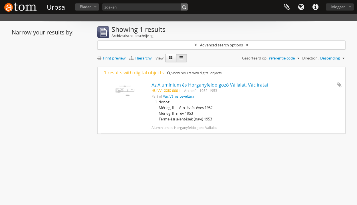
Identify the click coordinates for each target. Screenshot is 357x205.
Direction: (310, 58)
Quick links (315, 7)
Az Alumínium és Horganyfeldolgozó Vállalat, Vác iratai (210, 85)
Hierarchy (141, 58)
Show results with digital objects (194, 73)
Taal (301, 7)
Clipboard (287, 7)
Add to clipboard (339, 85)
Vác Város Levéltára (178, 96)
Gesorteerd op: (254, 58)
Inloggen (338, 6)
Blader (85, 6)
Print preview (111, 58)
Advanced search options (221, 45)
